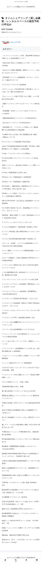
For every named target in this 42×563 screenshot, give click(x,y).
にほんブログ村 (11, 42)
